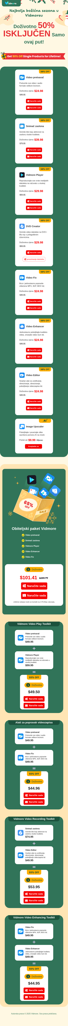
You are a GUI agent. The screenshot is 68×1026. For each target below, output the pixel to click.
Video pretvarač (35, 77)
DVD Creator (33, 226)
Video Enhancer (35, 326)
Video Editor (33, 375)
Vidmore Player (34, 175)
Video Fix (31, 277)
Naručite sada (35, 101)
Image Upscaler (35, 426)
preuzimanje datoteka (35, 259)
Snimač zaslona (35, 126)
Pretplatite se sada (33, 447)
